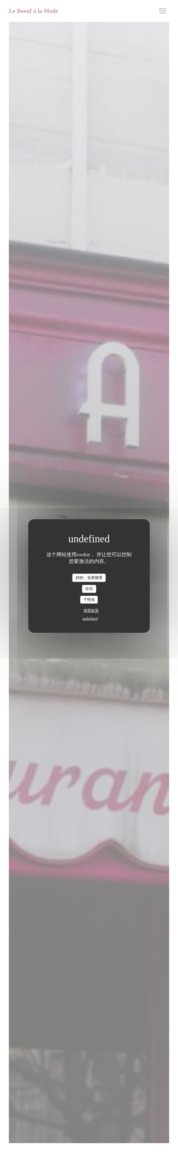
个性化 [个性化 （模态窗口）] (89, 599)
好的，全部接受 (89, 577)
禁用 (89, 589)
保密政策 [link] (91, 610)
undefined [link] (90, 618)
